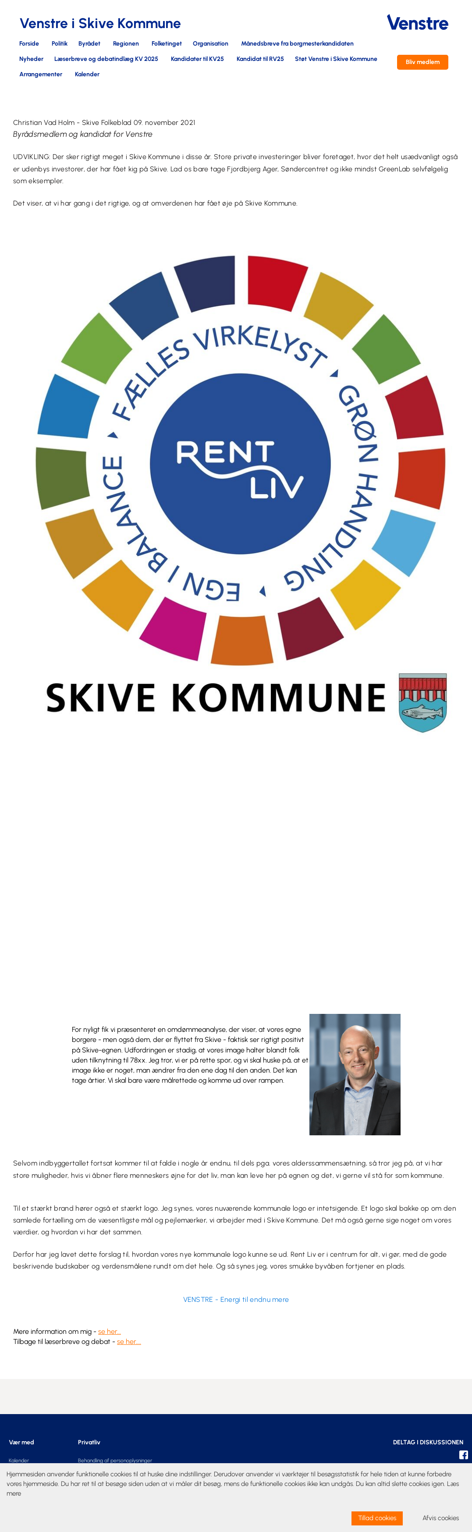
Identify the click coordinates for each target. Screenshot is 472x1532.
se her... (109, 1331)
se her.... (129, 1341)
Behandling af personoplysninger (115, 1460)
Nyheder (31, 59)
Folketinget (167, 44)
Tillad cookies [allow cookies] (377, 1518)
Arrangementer (40, 74)
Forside (29, 44)
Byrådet (89, 44)
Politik (59, 44)
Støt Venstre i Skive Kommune (336, 59)
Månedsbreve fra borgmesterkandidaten (297, 44)
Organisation (210, 44)
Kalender (87, 74)
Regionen (126, 44)
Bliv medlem (423, 62)
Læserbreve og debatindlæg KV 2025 (106, 59)
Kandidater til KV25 (197, 59)
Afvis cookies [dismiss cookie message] (440, 1518)
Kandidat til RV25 (260, 59)
